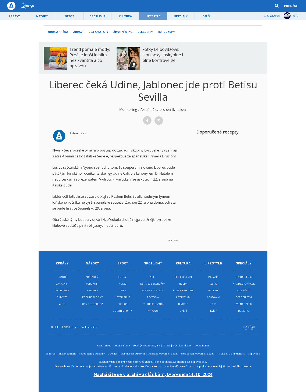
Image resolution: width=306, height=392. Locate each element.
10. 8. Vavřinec (271, 16)
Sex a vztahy (98, 31)
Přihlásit (291, 6)
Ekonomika (62, 290)
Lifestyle (213, 263)
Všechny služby (182, 345)
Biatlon (123, 303)
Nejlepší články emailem (85, 326)
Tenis (122, 290)
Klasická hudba (183, 290)
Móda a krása (58, 31)
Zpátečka (153, 297)
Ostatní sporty (122, 310)
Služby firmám (67, 353)
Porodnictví (244, 297)
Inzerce (51, 353)
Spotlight (98, 16)
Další (206, 16)
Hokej (123, 283)
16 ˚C (291, 16)
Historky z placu (153, 290)
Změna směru (243, 303)
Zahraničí (62, 283)
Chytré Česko (244, 276)
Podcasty (92, 283)
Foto (213, 303)
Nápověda (254, 353)
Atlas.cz (119, 345)
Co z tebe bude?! (92, 303)
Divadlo (183, 303)
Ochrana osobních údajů (163, 353)
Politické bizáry (152, 303)
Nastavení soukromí (133, 353)
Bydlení (213, 290)
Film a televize (183, 276)
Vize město (243, 290)
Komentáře (92, 276)
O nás (167, 345)
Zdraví (78, 31)
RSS (66, 326)
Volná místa (202, 345)
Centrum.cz (104, 345)
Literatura (183, 297)
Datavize (62, 297)
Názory (42, 16)
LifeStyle (153, 16)
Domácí (62, 276)
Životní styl (122, 31)
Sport (70, 16)
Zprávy (14, 16)
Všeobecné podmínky (92, 353)
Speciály (181, 16)
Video (152, 276)
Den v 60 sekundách (153, 283)
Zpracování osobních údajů (197, 353)
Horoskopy (166, 31)
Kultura (125, 16)
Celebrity (145, 31)
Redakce (56, 326)
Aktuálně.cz (78, 133)
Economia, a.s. (151, 345)
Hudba (183, 283)
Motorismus (122, 297)
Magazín (213, 276)
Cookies (113, 353)
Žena (213, 283)
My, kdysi (153, 310)
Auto (62, 303)
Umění (183, 310)
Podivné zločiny (92, 297)
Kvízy (213, 310)
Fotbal (122, 276)
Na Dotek (92, 290)
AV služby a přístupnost (231, 353)
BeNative (243, 310)
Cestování (213, 297)
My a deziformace (244, 283)
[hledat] (277, 6)
